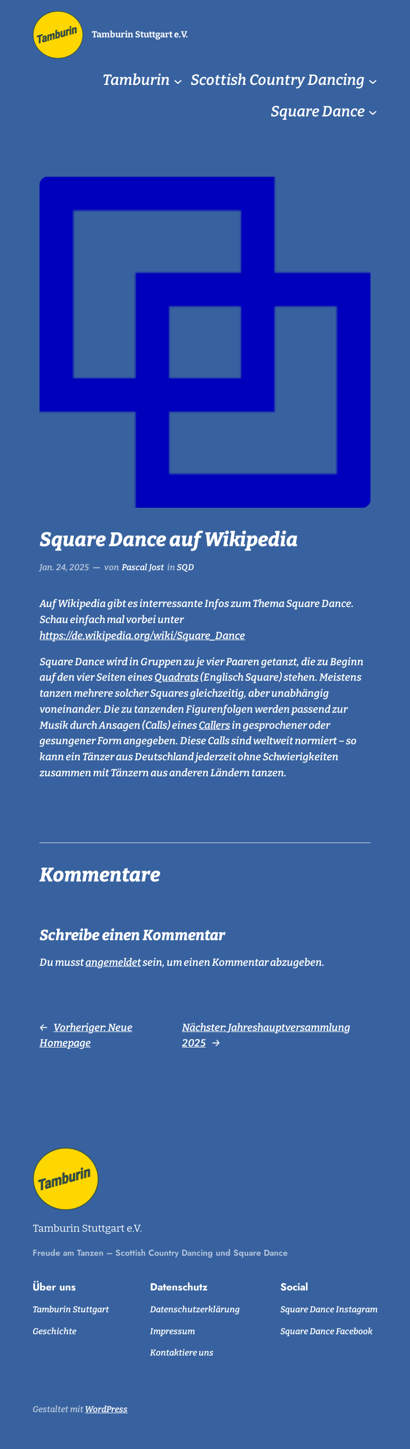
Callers (214, 725)
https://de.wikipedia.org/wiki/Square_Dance (142, 635)
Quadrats (176, 677)
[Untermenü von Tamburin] (178, 80)
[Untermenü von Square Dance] (372, 111)
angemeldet (113, 962)
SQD (185, 567)
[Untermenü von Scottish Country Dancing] (372, 80)
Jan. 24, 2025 (64, 567)
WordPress (106, 1409)
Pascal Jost (143, 567)
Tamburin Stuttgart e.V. (140, 34)
